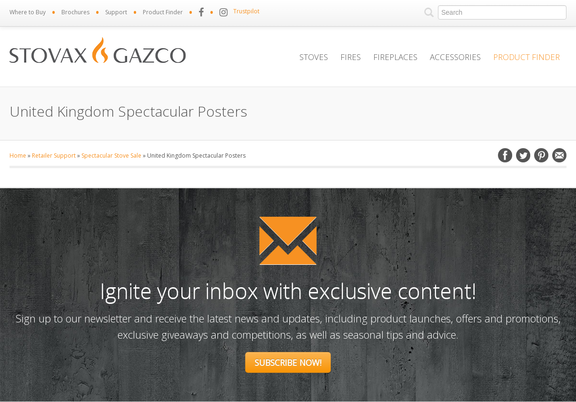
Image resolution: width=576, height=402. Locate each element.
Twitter (523, 155)
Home (18, 155)
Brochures (75, 12)
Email (559, 155)
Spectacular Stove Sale (111, 155)
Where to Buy (28, 12)
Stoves (313, 56)
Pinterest (541, 155)
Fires (350, 56)
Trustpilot (246, 11)
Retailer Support (54, 155)
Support (116, 12)
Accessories (455, 56)
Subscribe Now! (288, 362)
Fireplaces (395, 56)
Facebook (505, 155)
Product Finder (163, 12)
